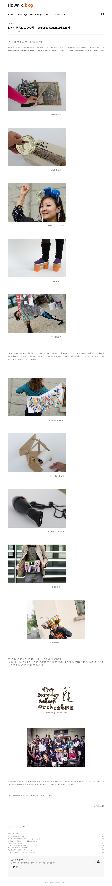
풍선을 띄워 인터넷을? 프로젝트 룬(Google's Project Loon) (23, 839)
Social (10, 14)
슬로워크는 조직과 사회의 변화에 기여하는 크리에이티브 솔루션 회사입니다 (33, 863)
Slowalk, (52, 882)
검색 (102, 14)
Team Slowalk (59, 14)
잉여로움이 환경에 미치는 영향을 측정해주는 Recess (21, 852)
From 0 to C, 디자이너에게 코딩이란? (17, 847)
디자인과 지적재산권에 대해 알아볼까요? (18, 845)
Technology (21, 14)
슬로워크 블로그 (17, 860)
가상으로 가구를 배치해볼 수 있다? (16, 836)
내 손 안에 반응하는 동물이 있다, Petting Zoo (19, 850)
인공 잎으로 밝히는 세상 (14, 843)
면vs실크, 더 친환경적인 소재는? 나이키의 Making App (21, 841)
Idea (47, 14)
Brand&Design (36, 14)
